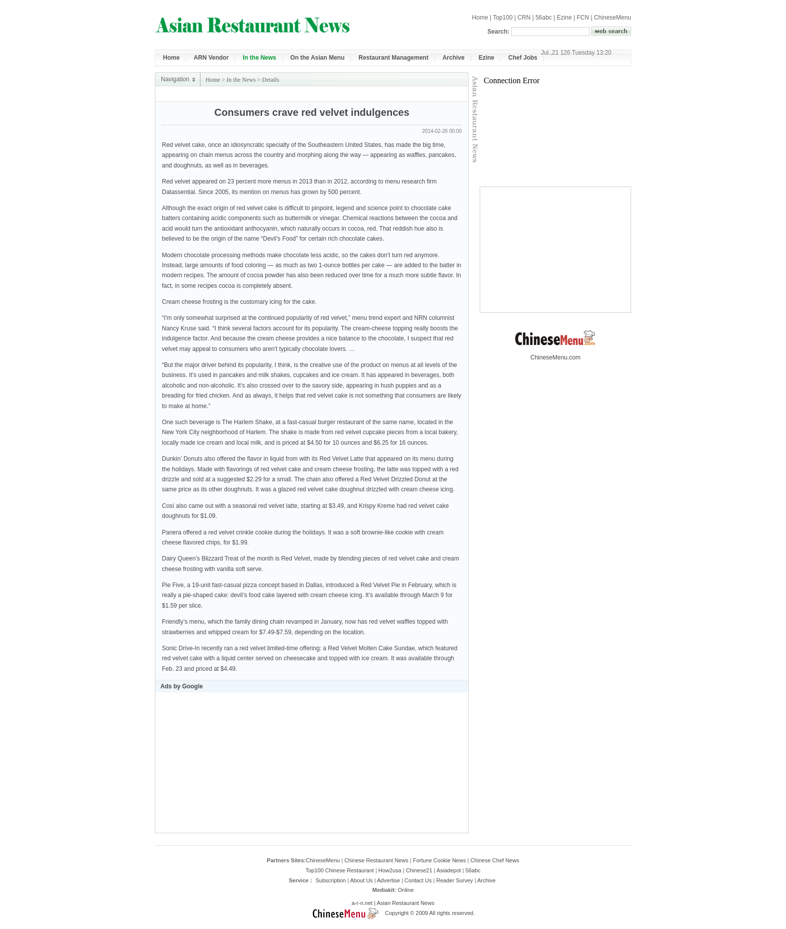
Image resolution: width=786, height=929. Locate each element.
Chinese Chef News (494, 860)
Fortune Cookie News (439, 860)
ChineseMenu (612, 17)
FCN (582, 17)
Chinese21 (419, 870)
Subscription (330, 880)
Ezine (564, 17)
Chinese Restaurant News (376, 860)
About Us (361, 880)
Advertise (388, 880)
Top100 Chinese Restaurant (339, 870)
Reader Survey (454, 880)
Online (406, 890)
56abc (543, 17)
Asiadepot (449, 870)
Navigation (175, 79)
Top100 (502, 17)
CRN (523, 17)
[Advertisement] (351, 94)
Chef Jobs (522, 57)
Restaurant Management (393, 57)
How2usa (390, 870)
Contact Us (418, 880)
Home (480, 17)
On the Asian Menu (317, 57)
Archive (454, 57)
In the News (259, 57)
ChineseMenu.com (555, 354)
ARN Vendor (211, 57)
